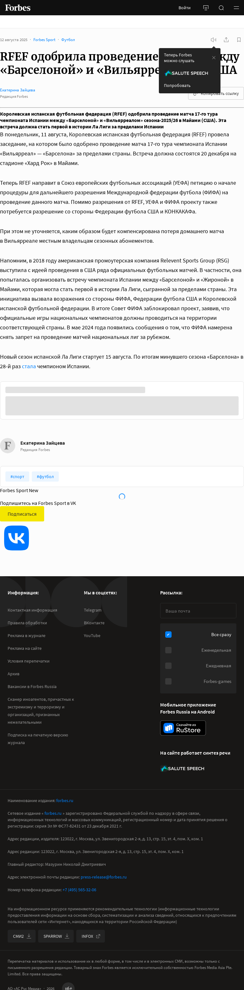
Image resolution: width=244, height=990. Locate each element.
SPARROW (57, 936)
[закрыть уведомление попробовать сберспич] (214, 58)
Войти (185, 8)
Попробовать (177, 85)
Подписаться (22, 514)
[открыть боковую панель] (206, 8)
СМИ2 (22, 936)
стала (29, 366)
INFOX (91, 936)
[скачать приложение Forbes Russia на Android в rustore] (183, 728)
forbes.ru (64, 800)
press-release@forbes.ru (104, 877)
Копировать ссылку (216, 93)
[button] (236, 8)
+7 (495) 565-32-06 (79, 890)
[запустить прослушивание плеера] (213, 40)
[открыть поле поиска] (221, 8)
